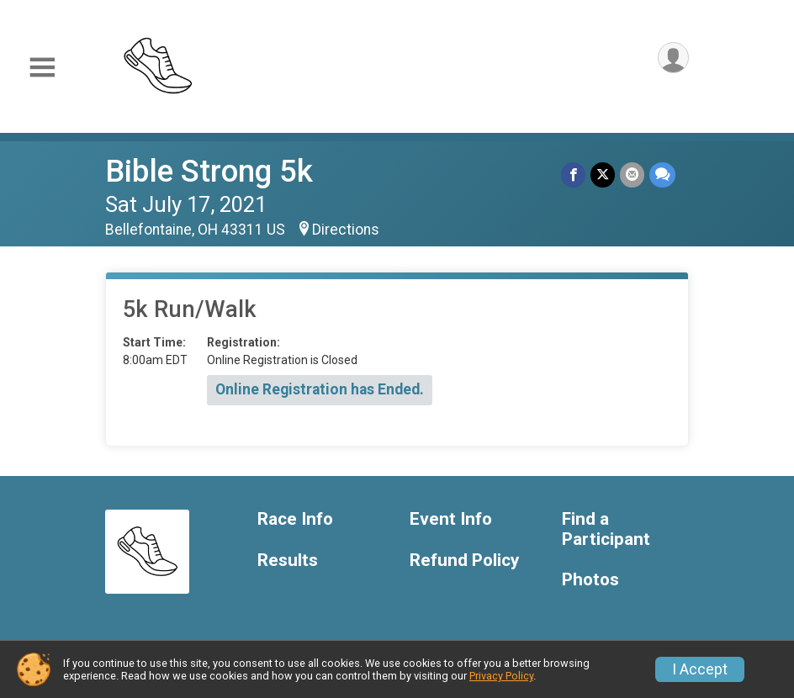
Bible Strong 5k (209, 171)
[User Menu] (673, 57)
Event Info (451, 519)
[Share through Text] (662, 174)
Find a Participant (606, 529)
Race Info (295, 519)
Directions (345, 229)
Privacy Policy (501, 675)
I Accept (700, 669)
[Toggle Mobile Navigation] (42, 67)
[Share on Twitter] (602, 174)
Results (287, 560)
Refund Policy (464, 560)
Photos (590, 580)
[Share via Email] (632, 174)
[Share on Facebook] (573, 174)
